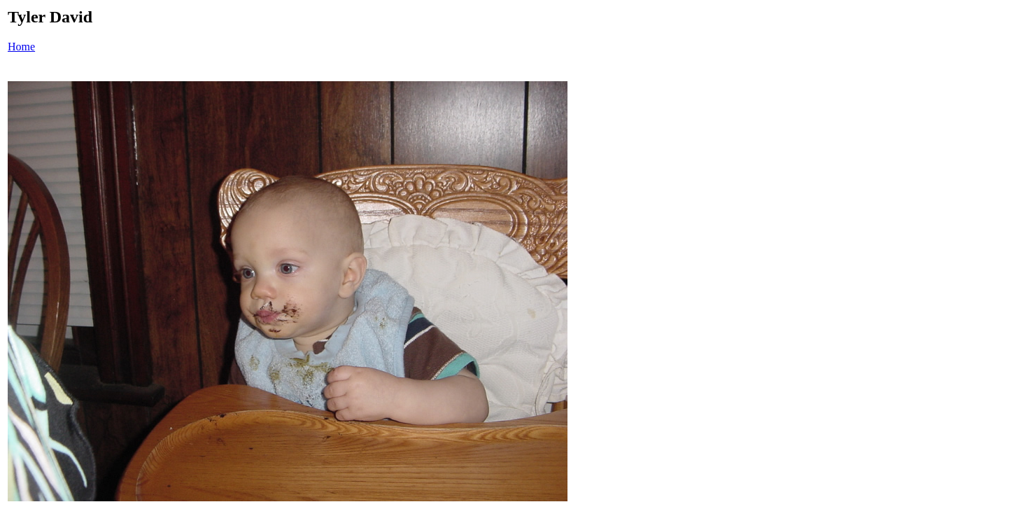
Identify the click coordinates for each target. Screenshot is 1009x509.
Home (21, 47)
